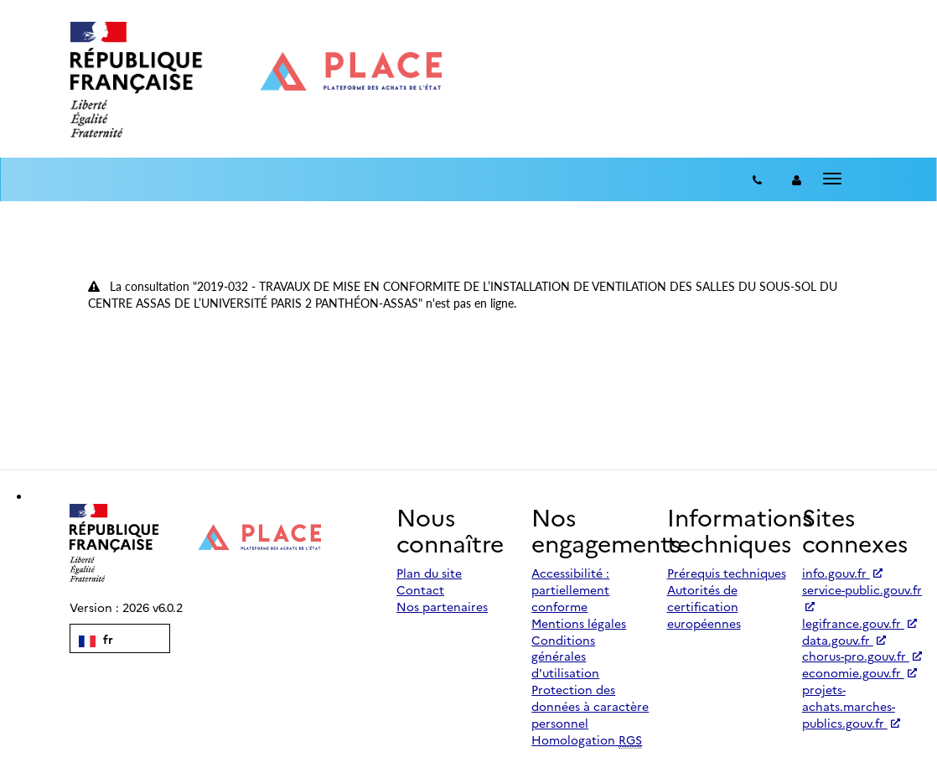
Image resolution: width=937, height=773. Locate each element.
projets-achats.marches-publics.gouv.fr (851, 706)
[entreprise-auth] (796, 179)
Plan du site (429, 572)
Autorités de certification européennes (704, 606)
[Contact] (757, 179)
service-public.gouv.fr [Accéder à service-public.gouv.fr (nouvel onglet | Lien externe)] (862, 596)
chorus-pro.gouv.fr (862, 655)
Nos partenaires (442, 606)
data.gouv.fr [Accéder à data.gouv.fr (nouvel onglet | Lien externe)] (844, 639)
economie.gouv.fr (859, 672)
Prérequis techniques (726, 572)
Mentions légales (578, 623)
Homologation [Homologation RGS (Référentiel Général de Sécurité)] (586, 740)
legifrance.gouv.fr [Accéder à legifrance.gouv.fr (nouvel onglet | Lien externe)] (859, 623)
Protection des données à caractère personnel (590, 706)
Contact (420, 589)
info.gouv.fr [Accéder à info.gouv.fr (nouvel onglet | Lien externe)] (842, 572)
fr (96, 638)
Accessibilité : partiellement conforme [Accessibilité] (570, 589)
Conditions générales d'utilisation (565, 656)
